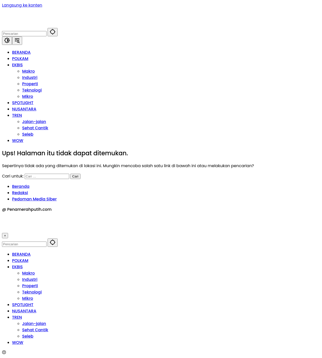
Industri (29, 279)
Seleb (27, 336)
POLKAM (20, 260)
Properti (30, 286)
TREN (17, 317)
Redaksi (20, 193)
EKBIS (17, 267)
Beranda (20, 186)
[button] (53, 32)
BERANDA (21, 254)
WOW (17, 342)
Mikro (27, 298)
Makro (28, 273)
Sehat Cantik (35, 330)
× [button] (5, 235)
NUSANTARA (24, 311)
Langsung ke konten (22, 5)
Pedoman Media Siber (34, 199)
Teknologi (32, 292)
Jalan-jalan (34, 323)
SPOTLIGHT (22, 305)
